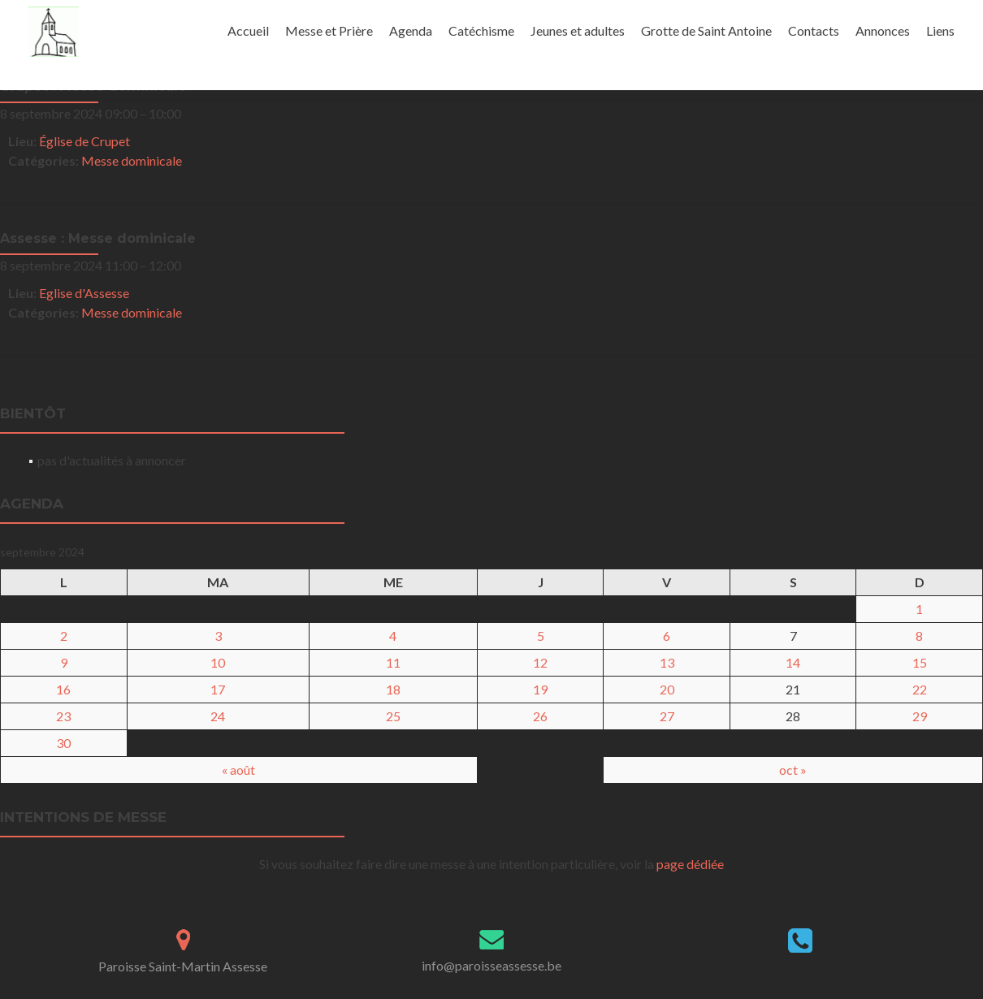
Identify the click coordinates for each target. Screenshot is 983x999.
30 (63, 742)
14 (793, 662)
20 (667, 689)
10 (217, 662)
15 (919, 662)
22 (919, 689)
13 (667, 662)
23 (63, 716)
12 (540, 662)
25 (393, 716)
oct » (793, 769)
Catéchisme (481, 30)
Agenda (410, 30)
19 (540, 689)
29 (919, 716)
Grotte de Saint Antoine (706, 30)
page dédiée (690, 863)
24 (217, 716)
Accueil (248, 30)
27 (667, 716)
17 (217, 689)
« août (238, 769)
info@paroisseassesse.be (491, 965)
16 (63, 689)
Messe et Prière (329, 30)
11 (393, 662)
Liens (940, 30)
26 (540, 716)
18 (393, 689)
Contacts (813, 30)
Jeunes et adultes (577, 30)
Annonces (882, 30)
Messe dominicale (131, 160)
